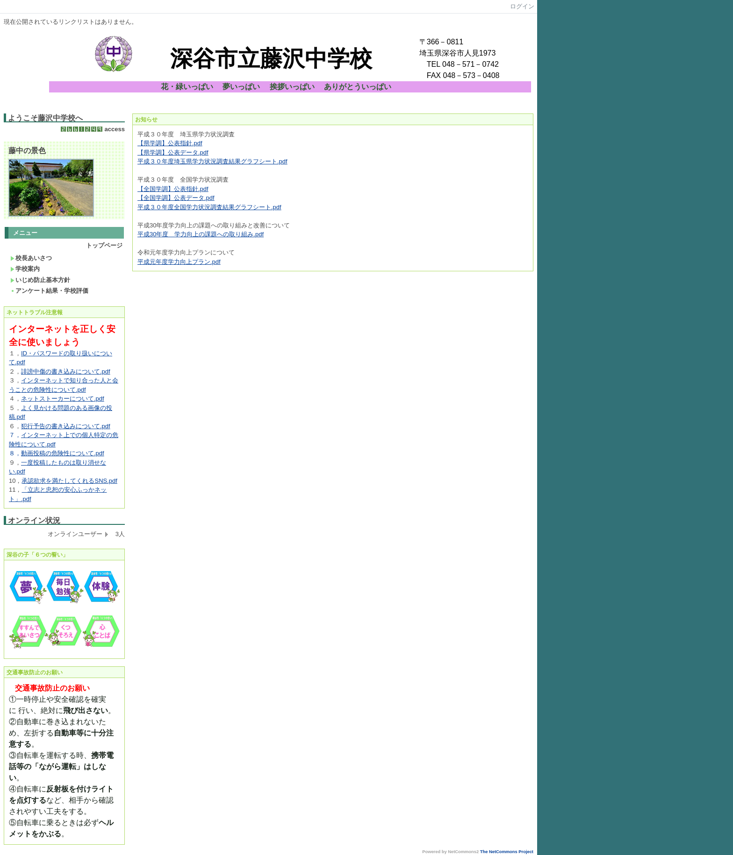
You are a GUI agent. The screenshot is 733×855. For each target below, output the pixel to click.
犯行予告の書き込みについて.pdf (65, 426)
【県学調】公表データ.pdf (172, 152)
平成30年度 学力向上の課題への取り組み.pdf (200, 234)
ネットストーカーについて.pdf (62, 398)
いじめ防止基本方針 (40, 279)
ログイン (522, 6)
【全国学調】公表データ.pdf (176, 197)
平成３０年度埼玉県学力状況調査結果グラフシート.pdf (212, 161)
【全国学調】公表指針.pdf (172, 188)
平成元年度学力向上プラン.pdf (179, 261)
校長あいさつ (31, 257)
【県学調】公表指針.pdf (169, 143)
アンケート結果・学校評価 (49, 290)
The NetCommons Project (506, 851)
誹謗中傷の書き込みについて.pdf (65, 371)
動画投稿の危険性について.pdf (62, 453)
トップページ (104, 245)
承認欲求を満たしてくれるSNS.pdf (69, 480)
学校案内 (25, 268)
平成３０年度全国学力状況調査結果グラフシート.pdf (209, 207)
